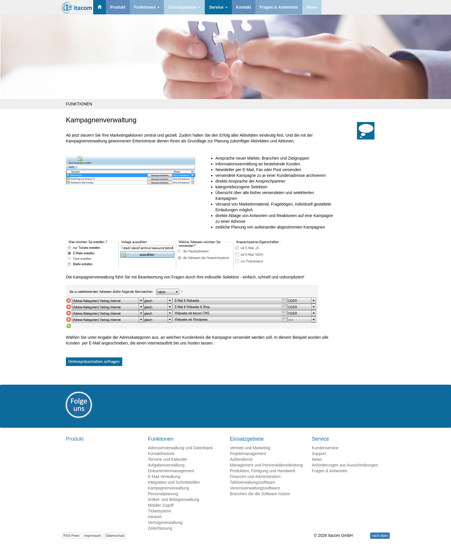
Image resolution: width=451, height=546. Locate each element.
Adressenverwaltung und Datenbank (180, 448)
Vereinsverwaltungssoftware (255, 488)
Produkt (75, 439)
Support (319, 453)
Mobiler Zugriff (160, 505)
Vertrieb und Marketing (250, 448)
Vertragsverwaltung (165, 522)
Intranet (154, 516)
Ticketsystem (159, 511)
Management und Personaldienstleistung (266, 465)
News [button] (312, 7)
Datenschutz (115, 536)
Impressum (92, 536)
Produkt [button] (117, 7)
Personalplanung (163, 493)
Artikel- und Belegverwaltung (173, 499)
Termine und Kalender (167, 459)
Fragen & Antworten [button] (279, 7)
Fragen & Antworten (329, 470)
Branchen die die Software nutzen (260, 493)
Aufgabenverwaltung (166, 465)
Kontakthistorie (161, 453)
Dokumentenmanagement (171, 470)
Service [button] (218, 7)
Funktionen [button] (147, 7)
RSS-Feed (71, 536)
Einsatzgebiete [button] (184, 7)
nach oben (380, 536)
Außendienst (241, 459)
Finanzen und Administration (255, 476)
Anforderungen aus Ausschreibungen (345, 465)
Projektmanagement (248, 453)
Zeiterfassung (160, 528)
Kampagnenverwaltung (168, 488)
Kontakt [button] (243, 7)
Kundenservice (325, 448)
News (317, 459)
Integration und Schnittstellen (174, 482)
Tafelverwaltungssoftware (252, 482)
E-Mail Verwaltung (164, 476)
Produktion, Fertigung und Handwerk (262, 470)
